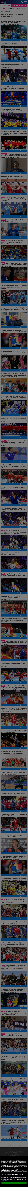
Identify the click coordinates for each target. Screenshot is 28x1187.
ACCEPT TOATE (14, 1183)
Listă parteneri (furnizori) (4, 1180)
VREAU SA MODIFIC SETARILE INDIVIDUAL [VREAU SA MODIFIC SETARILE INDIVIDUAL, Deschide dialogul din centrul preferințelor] (14, 1184)
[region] (14, 1171)
